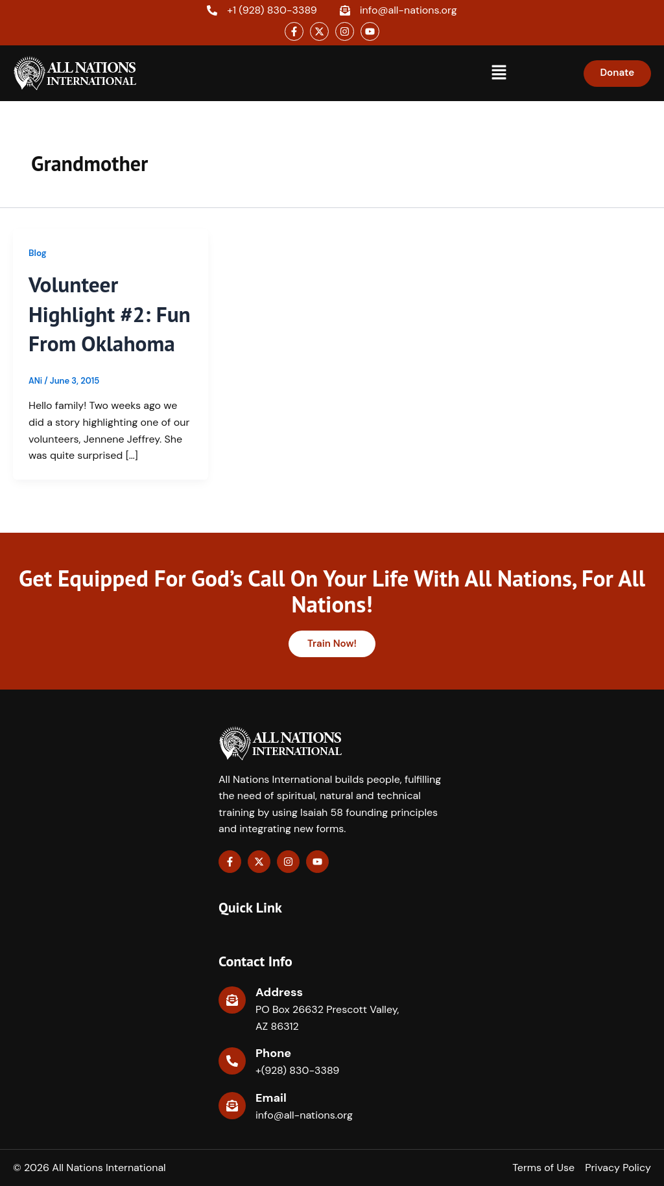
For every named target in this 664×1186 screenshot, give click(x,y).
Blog (38, 253)
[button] (499, 73)
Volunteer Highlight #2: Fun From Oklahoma (93, 328)
